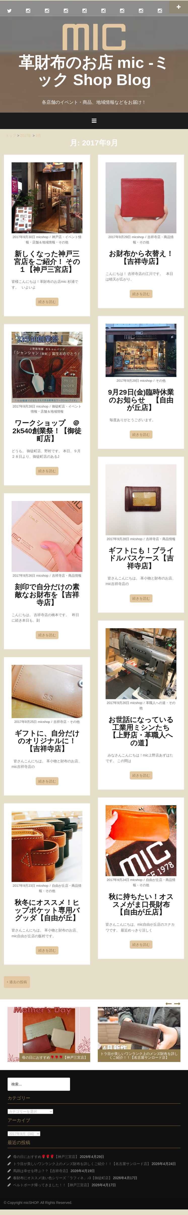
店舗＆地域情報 (43, 242)
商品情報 (168, 539)
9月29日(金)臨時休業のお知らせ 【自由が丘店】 (141, 400)
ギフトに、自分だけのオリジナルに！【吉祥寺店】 (47, 741)
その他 (63, 242)
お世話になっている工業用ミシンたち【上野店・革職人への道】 (141, 731)
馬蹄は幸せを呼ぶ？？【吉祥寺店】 (41, 1171)
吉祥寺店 (154, 237)
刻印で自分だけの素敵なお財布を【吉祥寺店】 (47, 594)
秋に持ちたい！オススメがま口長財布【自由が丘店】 (141, 904)
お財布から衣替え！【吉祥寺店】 (141, 257)
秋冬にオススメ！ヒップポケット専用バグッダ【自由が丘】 (47, 910)
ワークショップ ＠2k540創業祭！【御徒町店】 (47, 431)
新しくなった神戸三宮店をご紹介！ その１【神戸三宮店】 (47, 261)
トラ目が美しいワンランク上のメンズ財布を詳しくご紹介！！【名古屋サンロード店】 (139, 1055)
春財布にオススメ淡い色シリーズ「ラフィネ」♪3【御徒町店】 (62, 1178)
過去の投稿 (18, 982)
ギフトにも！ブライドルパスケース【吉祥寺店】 (141, 558)
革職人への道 (156, 703)
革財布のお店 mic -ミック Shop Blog (94, 71)
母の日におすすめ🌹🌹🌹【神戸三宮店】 (55, 1057)
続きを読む (47, 302)
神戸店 (57, 237)
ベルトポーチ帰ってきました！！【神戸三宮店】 (52, 1185)
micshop (42, 237)
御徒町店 (58, 406)
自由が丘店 (154, 880)
